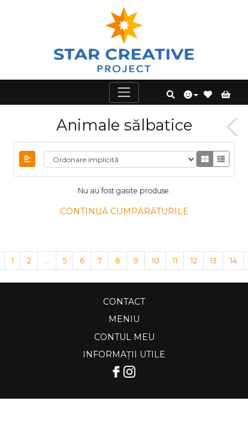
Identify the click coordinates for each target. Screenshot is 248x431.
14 (233, 260)
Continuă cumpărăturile (124, 211)
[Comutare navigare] (123, 92)
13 (213, 260)
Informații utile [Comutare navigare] (124, 354)
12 (193, 260)
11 (175, 260)
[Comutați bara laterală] (27, 159)
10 (155, 260)
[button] (170, 94)
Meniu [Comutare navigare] (124, 319)
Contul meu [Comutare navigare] (124, 337)
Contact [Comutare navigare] (124, 301)
